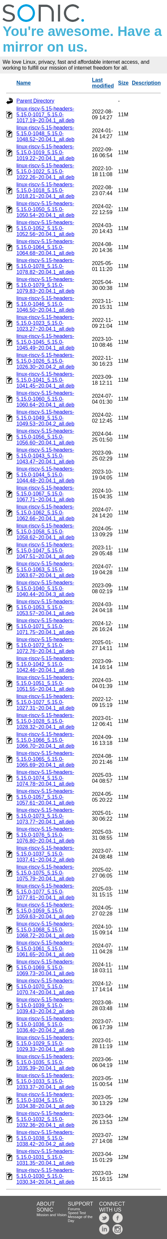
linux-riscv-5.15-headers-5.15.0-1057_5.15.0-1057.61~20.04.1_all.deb (45, 797)
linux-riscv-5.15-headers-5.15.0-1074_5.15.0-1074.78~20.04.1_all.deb (45, 778)
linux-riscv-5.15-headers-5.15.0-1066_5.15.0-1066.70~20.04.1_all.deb (45, 740)
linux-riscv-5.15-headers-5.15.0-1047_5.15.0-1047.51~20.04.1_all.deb (45, 550)
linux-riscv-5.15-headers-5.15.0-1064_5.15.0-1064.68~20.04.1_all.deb (45, 247)
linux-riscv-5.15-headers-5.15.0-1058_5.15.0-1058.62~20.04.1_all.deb (45, 531)
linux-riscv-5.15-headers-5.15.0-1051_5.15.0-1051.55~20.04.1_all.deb (45, 683)
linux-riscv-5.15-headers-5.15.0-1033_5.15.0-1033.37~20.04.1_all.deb (45, 1081)
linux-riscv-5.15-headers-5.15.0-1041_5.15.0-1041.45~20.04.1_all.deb (45, 380)
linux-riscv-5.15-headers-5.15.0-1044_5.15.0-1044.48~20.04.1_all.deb (45, 474)
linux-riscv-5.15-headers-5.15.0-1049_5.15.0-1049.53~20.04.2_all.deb (45, 418)
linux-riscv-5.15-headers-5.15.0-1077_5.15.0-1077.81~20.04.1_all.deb (45, 891)
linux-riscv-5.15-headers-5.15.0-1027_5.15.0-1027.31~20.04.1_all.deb (45, 702)
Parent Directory (35, 101)
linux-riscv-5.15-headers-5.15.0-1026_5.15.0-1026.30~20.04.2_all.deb (45, 361)
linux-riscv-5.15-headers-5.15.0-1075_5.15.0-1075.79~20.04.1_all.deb (45, 872)
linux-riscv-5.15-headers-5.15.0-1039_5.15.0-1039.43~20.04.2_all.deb (45, 1005)
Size (123, 83)
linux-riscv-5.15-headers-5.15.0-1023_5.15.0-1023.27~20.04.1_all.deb (45, 323)
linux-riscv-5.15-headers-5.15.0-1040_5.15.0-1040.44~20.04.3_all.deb (45, 588)
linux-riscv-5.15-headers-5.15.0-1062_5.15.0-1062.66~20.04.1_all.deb (45, 512)
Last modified (103, 83)
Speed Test (77, 1213)
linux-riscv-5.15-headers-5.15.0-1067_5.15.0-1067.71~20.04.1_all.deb (45, 493)
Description (146, 83)
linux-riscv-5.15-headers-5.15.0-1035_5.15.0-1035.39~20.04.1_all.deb (45, 1062)
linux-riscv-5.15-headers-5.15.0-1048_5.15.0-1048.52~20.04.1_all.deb (45, 133)
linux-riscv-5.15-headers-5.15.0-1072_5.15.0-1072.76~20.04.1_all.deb (45, 645)
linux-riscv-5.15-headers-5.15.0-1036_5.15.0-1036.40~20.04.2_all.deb (45, 1024)
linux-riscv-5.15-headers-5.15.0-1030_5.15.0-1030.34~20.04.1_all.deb (45, 1176)
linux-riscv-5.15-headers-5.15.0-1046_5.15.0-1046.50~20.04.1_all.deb (45, 304)
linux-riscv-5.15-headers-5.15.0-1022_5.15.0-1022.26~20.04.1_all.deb (45, 171)
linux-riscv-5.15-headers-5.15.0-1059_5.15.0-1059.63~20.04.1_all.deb (45, 910)
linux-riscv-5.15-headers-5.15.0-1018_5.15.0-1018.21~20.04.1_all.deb (45, 190)
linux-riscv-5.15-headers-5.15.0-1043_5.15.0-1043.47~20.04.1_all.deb (45, 455)
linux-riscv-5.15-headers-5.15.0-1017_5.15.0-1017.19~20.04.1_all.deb (45, 114)
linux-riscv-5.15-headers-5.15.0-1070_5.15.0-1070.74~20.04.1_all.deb (45, 986)
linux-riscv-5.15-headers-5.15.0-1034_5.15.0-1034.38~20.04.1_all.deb (45, 1100)
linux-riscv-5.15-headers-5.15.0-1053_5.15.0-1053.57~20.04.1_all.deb (45, 607)
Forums (74, 1209)
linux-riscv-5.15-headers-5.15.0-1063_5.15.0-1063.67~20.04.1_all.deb (45, 569)
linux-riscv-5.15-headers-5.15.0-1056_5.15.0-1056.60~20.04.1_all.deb (45, 436)
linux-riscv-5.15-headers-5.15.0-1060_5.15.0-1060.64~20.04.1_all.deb (45, 399)
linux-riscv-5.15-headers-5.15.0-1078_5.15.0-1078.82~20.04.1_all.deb (45, 266)
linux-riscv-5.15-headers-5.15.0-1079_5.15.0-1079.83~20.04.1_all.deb (45, 285)
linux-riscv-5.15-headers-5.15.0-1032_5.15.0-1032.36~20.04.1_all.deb (45, 1119)
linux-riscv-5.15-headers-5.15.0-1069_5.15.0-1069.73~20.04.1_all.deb (45, 967)
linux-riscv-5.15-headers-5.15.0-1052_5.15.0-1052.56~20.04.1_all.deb (45, 228)
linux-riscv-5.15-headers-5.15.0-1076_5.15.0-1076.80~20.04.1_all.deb (45, 835)
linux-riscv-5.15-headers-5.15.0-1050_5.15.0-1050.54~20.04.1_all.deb (45, 209)
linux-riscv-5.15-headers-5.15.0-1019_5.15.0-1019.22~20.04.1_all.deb (45, 152)
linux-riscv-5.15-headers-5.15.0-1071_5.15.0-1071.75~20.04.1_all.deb (45, 626)
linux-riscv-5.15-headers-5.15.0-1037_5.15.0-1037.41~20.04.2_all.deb (45, 853)
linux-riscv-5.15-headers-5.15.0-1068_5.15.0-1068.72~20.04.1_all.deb (45, 929)
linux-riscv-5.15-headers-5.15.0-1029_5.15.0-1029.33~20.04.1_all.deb (45, 1043)
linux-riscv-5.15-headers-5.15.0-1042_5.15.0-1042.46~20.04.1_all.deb (45, 664)
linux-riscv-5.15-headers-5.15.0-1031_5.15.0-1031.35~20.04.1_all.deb (45, 1157)
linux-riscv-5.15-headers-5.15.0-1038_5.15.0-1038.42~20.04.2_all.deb (45, 1138)
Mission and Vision (51, 1215)
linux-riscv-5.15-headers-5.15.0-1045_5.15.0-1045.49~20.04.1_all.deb (45, 342)
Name (23, 83)
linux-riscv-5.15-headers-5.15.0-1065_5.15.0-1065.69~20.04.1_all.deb (45, 759)
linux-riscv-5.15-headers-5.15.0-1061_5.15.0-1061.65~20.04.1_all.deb (45, 948)
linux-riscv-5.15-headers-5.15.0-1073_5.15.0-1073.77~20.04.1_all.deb (45, 816)
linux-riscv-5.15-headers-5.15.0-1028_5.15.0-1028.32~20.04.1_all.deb (45, 721)
